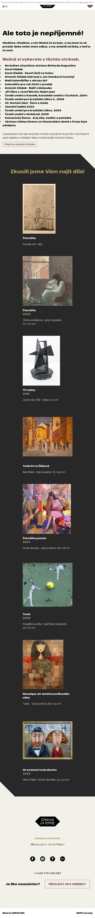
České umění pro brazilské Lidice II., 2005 (34, 99)
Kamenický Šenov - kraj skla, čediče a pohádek (38, 118)
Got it (91, 2)
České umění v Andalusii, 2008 (27, 114)
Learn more (83, 2)
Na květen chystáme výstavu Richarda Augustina (40, 65)
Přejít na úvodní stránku (19, 144)
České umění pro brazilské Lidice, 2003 (33, 110)
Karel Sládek (14, 69)
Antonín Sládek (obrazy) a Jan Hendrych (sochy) (39, 76)
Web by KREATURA (13, 912)
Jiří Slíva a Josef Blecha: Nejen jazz (30, 91)
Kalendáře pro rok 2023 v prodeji (28, 84)
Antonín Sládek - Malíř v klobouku (28, 88)
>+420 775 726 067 (47, 873)
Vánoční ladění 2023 (19, 106)
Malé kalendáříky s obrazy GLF (26, 80)
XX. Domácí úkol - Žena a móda (26, 103)
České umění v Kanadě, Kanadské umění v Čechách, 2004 (46, 95)
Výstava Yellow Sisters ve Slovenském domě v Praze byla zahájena (44, 123)
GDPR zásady (84, 912)
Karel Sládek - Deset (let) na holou (29, 73)
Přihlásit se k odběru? (67, 884)
